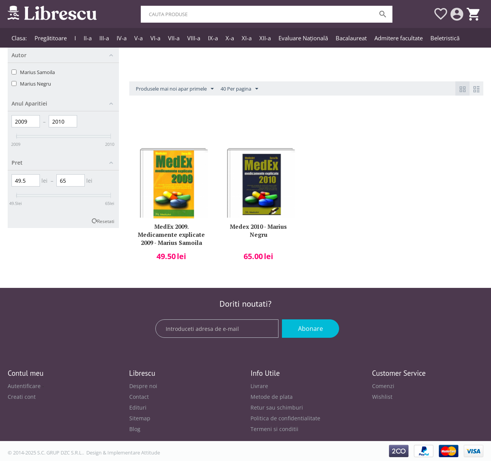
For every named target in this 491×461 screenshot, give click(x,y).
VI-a (155, 38)
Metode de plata (271, 396)
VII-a (174, 38)
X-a (230, 38)
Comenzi (383, 386)
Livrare (259, 386)
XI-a (247, 38)
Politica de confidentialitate (285, 418)
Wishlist (382, 396)
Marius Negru (35, 83)
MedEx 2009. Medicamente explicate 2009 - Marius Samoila (171, 234)
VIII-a (193, 38)
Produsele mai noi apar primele (175, 89)
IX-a (213, 38)
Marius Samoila (37, 72)
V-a (138, 38)
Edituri (138, 407)
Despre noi (143, 386)
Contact (139, 396)
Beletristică (445, 38)
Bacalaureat (351, 38)
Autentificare (24, 386)
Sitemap (139, 418)
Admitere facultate (398, 38)
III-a (104, 38)
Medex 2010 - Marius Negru (258, 230)
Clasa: (19, 38)
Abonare (310, 328)
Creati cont (22, 396)
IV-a (122, 38)
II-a (88, 38)
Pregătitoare (51, 38)
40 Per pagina (239, 89)
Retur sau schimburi (276, 407)
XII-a (265, 38)
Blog (134, 429)
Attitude (150, 452)
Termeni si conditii (274, 429)
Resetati (105, 221)
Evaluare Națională (303, 38)
